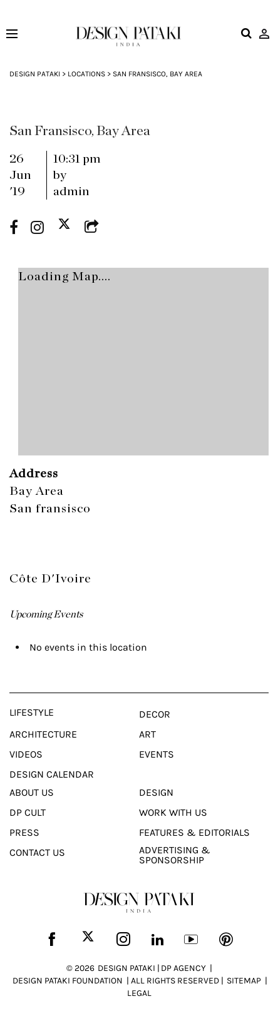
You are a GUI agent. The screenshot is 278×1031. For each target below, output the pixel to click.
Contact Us (37, 853)
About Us (31, 793)
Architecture (43, 734)
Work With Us (173, 813)
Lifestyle (31, 713)
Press (24, 833)
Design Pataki (34, 73)
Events (156, 754)
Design (156, 793)
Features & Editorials (194, 833)
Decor (154, 714)
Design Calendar (51, 774)
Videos (26, 754)
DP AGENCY (183, 968)
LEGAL (139, 993)
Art (147, 734)
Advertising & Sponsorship (174, 855)
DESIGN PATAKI (126, 968)
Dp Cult (27, 813)
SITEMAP (244, 980)
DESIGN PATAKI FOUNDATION (68, 980)
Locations (86, 73)
